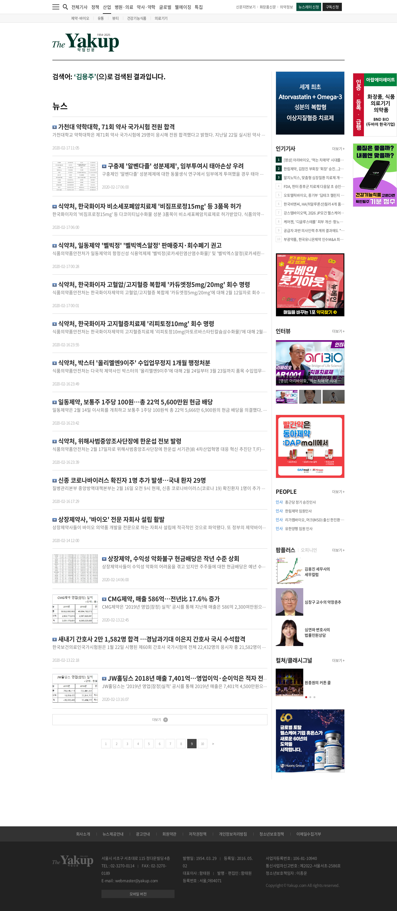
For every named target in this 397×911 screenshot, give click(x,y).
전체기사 (79, 7)
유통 (101, 18)
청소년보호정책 (271, 834)
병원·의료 (124, 7)
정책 (95, 7)
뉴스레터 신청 (309, 6)
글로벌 (165, 7)
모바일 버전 (138, 893)
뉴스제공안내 (113, 834)
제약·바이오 (80, 18)
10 (202, 743)
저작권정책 (197, 834)
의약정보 (286, 6)
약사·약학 (146, 7)
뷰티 (115, 18)
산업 (107, 9)
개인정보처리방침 (233, 834)
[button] (306, 697)
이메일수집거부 (308, 834)
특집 (199, 7)
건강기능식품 (137, 18)
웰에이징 (183, 7)
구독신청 (332, 6)
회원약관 (169, 834)
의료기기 (161, 18)
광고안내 (143, 834)
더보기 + (338, 148)
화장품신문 (268, 6)
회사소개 (83, 834)
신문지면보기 (246, 6)
